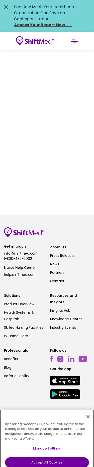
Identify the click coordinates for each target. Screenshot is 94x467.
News (54, 264)
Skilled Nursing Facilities (23, 327)
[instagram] (60, 359)
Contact (57, 281)
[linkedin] (71, 359)
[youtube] (82, 358)
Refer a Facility (16, 376)
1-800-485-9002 (18, 258)
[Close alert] (6, 7)
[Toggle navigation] (74, 40)
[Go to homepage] (35, 41)
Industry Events (63, 327)
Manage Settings (47, 451)
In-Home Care (16, 336)
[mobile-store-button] (65, 380)
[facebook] (51, 359)
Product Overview (19, 304)
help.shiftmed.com (20, 274)
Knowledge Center (66, 319)
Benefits (11, 359)
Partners (57, 272)
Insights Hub (60, 310)
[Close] (87, 419)
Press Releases (62, 255)
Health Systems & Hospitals (19, 315)
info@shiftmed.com (21, 253)
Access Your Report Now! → (43, 25)
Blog (7, 367)
